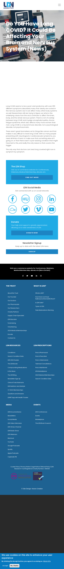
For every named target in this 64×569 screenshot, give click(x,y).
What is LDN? (39, 293)
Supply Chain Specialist (16, 315)
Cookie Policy (15, 467)
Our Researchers (13, 308)
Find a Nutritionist (41, 367)
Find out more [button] (32, 177)
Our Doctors (12, 300)
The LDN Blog (12, 375)
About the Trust (13, 293)
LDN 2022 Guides (13, 360)
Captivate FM (12, 457)
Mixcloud (11, 438)
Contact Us (11, 338)
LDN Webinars (12, 434)
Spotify (10, 449)
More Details (44, 270)
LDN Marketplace (41, 371)
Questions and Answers (16, 394)
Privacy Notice (25, 467)
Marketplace (39, 419)
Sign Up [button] (32, 252)
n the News (11, 371)
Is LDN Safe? (39, 303)
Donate (10, 334)
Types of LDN (39, 306)
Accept (5, 566)
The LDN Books (13, 364)
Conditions (11, 352)
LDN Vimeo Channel (14, 427)
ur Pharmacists (14, 304)
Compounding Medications (17, 367)
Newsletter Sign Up (14, 379)
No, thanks (15, 566)
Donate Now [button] (32, 233)
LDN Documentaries (14, 412)
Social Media (12, 419)
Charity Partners (13, 312)
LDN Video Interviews (15, 423)
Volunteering (12, 327)
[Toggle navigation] (59, 5)
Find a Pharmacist (41, 352)
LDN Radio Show (13, 431)
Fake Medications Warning (44, 310)
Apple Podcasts (13, 453)
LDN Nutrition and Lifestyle (16, 386)
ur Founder (12, 297)
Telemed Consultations (43, 364)
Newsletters (12, 416)
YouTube (11, 442)
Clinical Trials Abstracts (16, 382)
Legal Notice (35, 467)
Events (37, 416)
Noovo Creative (37, 489)
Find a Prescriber (41, 356)
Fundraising (12, 323)
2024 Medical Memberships (17, 330)
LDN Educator (12, 319)
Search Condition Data (16, 356)
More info (47, 561)
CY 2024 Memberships (15, 390)
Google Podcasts (14, 446)
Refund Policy (45, 467)
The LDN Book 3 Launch (43, 423)
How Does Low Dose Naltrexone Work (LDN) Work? (45, 298)
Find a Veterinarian (41, 360)
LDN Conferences (41, 412)
